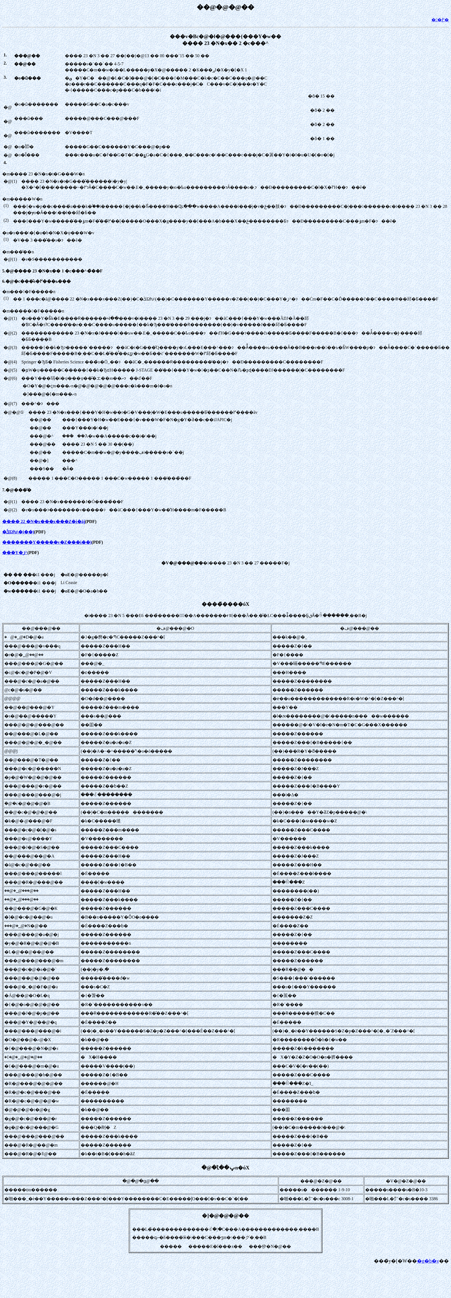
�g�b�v (428, 1261)
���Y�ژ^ (15, 552)
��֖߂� (440, 19)
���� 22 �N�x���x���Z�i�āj (43, 521)
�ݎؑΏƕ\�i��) (18, 532)
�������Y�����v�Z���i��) (47, 542)
